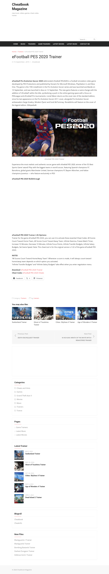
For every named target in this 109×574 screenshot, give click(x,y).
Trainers (31, 44)
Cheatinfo (18, 523)
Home (15, 44)
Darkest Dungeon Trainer (24, 551)
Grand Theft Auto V (24, 395)
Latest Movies (58, 44)
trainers (36, 298)
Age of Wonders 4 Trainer (87, 322)
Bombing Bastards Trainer (24, 547)
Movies (19, 399)
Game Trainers (44, 44)
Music (23, 44)
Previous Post (28, 336)
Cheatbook (18, 519)
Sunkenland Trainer (19, 322)
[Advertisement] (75, 17)
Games (19, 392)
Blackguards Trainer (22, 544)
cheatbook (36, 62)
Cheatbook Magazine (20, 6)
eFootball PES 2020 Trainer (31, 270)
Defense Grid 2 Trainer (23, 555)
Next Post (74, 337)
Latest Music (72, 44)
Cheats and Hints (23, 388)
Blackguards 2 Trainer (23, 540)
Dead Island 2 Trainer (33, 497)
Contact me (85, 44)
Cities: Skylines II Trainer (65, 322)
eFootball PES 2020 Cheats (33, 273)
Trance (19, 410)
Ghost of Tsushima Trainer (35, 465)
